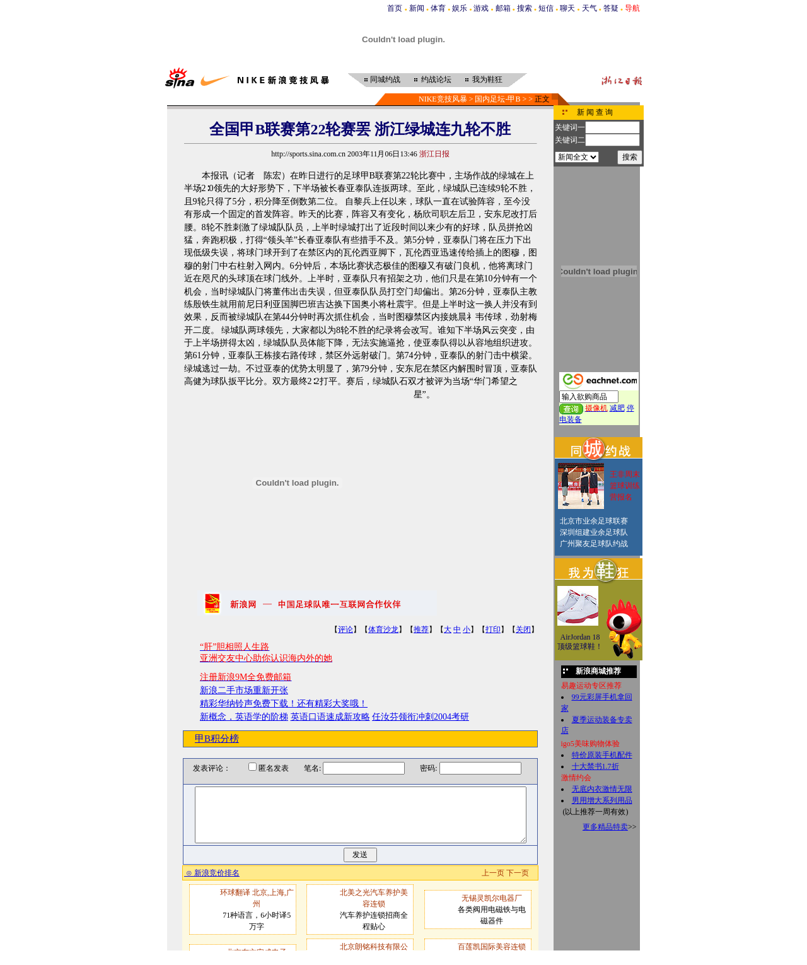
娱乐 (459, 8)
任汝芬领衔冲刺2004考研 (420, 717)
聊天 (567, 8)
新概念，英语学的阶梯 (244, 717)
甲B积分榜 (217, 739)
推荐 (421, 629)
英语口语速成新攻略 (330, 717)
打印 (493, 629)
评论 (345, 629)
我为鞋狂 (487, 79)
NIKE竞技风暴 (443, 99)
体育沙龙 (383, 629)
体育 (438, 8)
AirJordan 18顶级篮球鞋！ (580, 642)
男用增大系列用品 (602, 800)
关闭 (523, 629)
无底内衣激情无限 (602, 789)
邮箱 (503, 8)
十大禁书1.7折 (595, 766)
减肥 (617, 408)
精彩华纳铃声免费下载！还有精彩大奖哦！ (284, 703)
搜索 (524, 8)
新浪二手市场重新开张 (244, 690)
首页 (394, 8)
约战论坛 (436, 79)
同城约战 (385, 79)
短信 (546, 8)
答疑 (610, 8)
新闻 (416, 8)
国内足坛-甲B (497, 99)
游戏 (481, 8)
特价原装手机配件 (602, 755)
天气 (589, 8)
